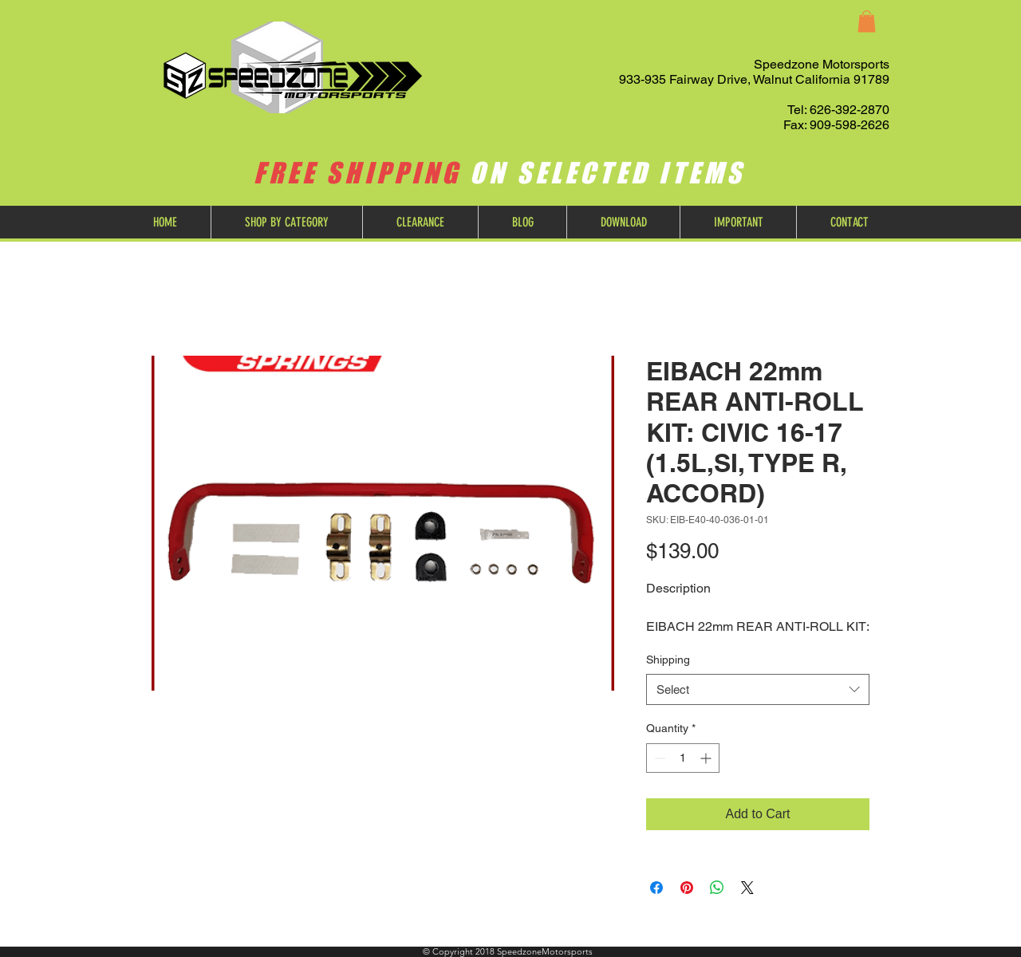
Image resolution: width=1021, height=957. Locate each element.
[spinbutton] (682, 758)
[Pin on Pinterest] (686, 887)
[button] (866, 21)
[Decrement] (658, 758)
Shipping (668, 659)
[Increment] (707, 758)
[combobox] (757, 689)
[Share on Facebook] (656, 887)
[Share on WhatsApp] (717, 887)
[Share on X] (747, 887)
